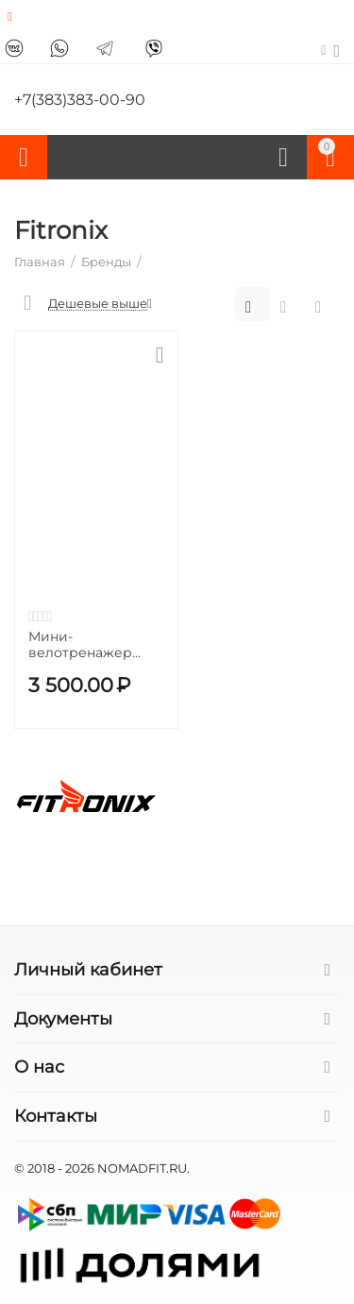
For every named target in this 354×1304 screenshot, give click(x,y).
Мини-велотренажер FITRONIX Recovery (92, 645)
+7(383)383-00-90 (79, 100)
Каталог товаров (23, 157)
